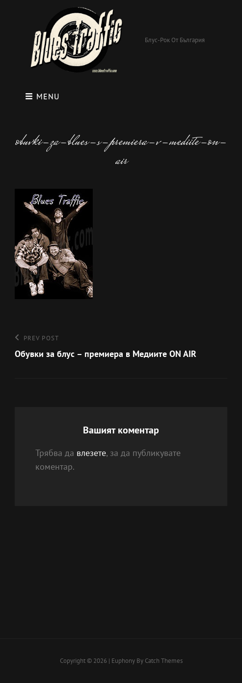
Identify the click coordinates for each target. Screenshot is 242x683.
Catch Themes (164, 661)
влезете (91, 452)
